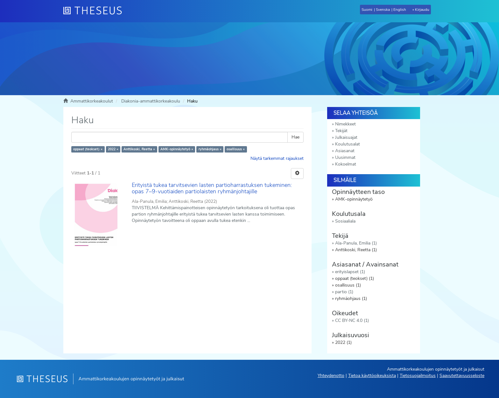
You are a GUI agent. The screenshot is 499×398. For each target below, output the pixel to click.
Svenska (383, 9)
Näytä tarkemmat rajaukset (277, 158)
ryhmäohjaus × (210, 149)
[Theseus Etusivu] (95, 11)
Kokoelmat (345, 164)
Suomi (367, 9)
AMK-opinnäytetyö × (176, 149)
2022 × (113, 149)
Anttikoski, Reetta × (139, 149)
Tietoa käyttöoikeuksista (372, 376)
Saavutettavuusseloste (461, 376)
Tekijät (341, 131)
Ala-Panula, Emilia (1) (356, 243)
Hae (295, 137)
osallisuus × (236, 149)
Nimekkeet (345, 124)
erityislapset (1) (350, 272)
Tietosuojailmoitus (418, 376)
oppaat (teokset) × (87, 149)
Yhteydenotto (331, 376)
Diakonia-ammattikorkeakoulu (150, 101)
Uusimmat (345, 157)
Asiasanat (345, 151)
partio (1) (344, 292)
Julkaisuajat (346, 137)
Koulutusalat (347, 144)
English (399, 9)
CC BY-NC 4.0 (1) (352, 320)
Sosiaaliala (345, 221)
